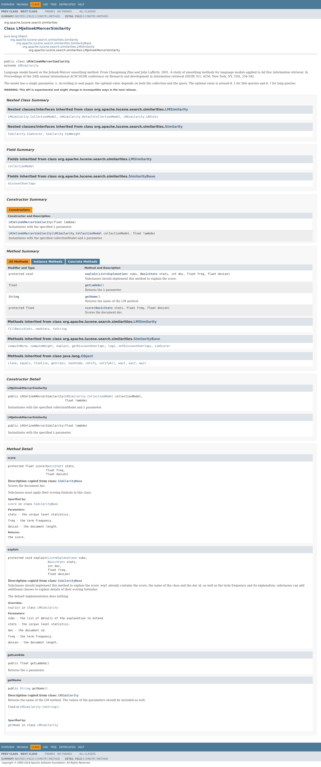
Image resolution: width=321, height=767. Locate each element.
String (14, 296)
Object (87, 356)
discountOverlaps (22, 183)
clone (12, 363)
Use (45, 4)
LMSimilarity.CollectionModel (32, 116)
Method (54, 16)
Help (81, 4)
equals (25, 363)
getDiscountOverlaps (88, 346)
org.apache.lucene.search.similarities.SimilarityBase (53, 43)
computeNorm (17, 346)
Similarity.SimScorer (25, 134)
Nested (20, 16)
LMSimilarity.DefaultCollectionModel (90, 116)
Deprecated (67, 4)
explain (91, 274)
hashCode (75, 363)
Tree (53, 4)
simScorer (162, 346)
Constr (41, 16)
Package (22, 4)
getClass (58, 363)
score (89, 308)
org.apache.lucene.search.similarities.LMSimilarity (59, 46)
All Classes (87, 11)
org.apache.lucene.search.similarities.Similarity (44, 39)
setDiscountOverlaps (134, 346)
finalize (40, 363)
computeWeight (42, 346)
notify (91, 363)
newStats (42, 328)
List (102, 274)
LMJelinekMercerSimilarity (30, 222)
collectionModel (21, 166)
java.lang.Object (15, 36)
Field (30, 16)
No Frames (64, 11)
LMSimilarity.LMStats (141, 116)
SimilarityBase (142, 176)
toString (60, 328)
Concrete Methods (82, 261)
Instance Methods (48, 261)
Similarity (174, 127)
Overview (7, 4)
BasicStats (148, 274)
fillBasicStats (20, 328)
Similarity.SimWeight (63, 134)
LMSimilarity (28, 65)
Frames (50, 11)
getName (91, 296)
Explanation (117, 274)
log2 (111, 346)
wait (122, 363)
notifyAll (107, 363)
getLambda (93, 285)
